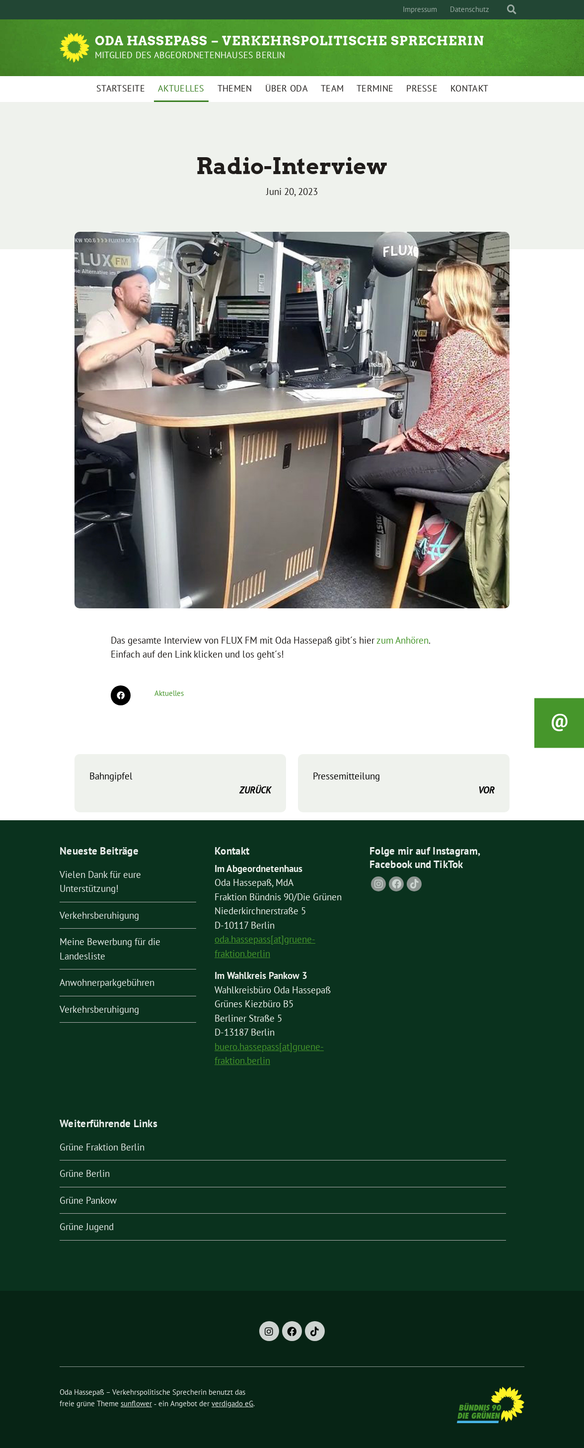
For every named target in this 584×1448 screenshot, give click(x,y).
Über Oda (286, 88)
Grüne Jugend (87, 1227)
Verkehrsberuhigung (99, 915)
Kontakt (469, 88)
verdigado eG (232, 1403)
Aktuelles (181, 88)
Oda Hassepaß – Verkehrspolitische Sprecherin (289, 40)
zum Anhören (402, 640)
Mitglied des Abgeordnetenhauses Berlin (190, 55)
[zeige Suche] (511, 9)
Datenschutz (469, 9)
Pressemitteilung (404, 783)
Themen (235, 88)
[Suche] (502, 9)
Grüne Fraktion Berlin (102, 1147)
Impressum (420, 9)
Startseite (120, 88)
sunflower (136, 1403)
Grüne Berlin (85, 1173)
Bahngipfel (180, 783)
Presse (422, 88)
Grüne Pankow (88, 1200)
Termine (375, 88)
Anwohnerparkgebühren (107, 982)
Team (332, 88)
